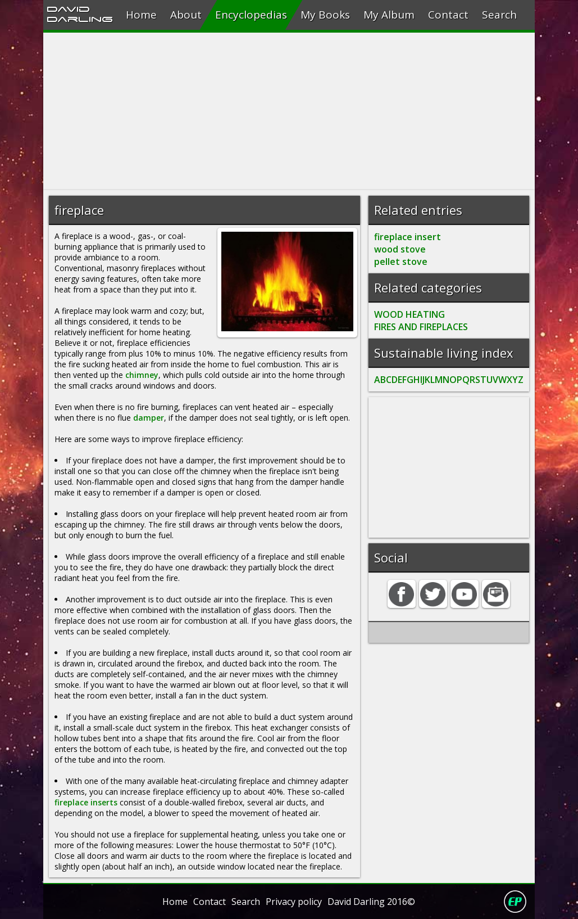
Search (499, 14)
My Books (325, 14)
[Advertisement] (289, 111)
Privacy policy (294, 901)
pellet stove (400, 261)
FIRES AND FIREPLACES (421, 327)
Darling (80, 18)
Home (141, 14)
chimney (141, 375)
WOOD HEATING (409, 314)
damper (148, 417)
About (186, 14)
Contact (448, 14)
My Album (389, 14)
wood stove (400, 249)
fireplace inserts (85, 802)
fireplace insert (407, 237)
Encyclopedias (251, 14)
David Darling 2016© (371, 901)
